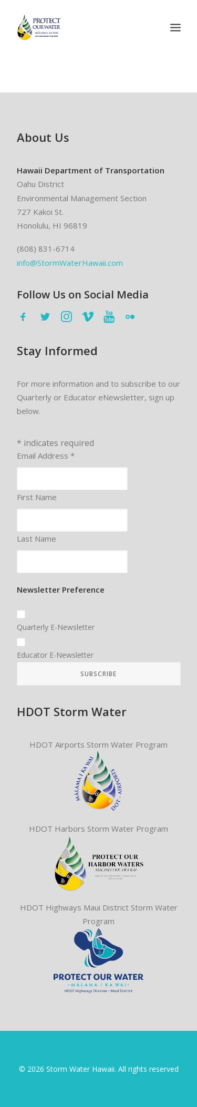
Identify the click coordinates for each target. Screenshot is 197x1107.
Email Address (46, 455)
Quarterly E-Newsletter (56, 627)
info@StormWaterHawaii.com (70, 262)
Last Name (36, 538)
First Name (37, 497)
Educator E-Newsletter (55, 655)
